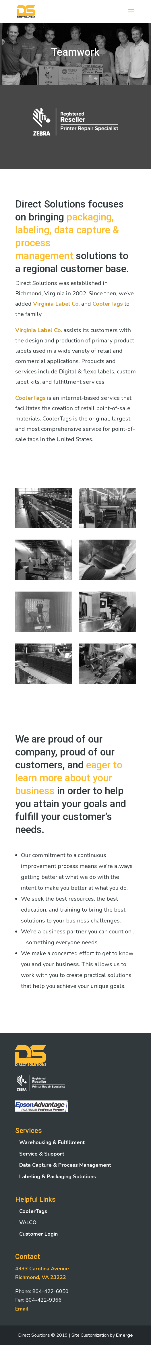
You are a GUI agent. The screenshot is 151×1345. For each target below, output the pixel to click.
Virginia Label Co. (38, 330)
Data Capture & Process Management (65, 1165)
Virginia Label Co (56, 304)
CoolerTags (107, 304)
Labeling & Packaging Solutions (57, 1176)
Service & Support (41, 1153)
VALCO (27, 1222)
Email (21, 1308)
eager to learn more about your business (68, 778)
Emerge (124, 1335)
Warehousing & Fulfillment (52, 1142)
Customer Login (38, 1233)
